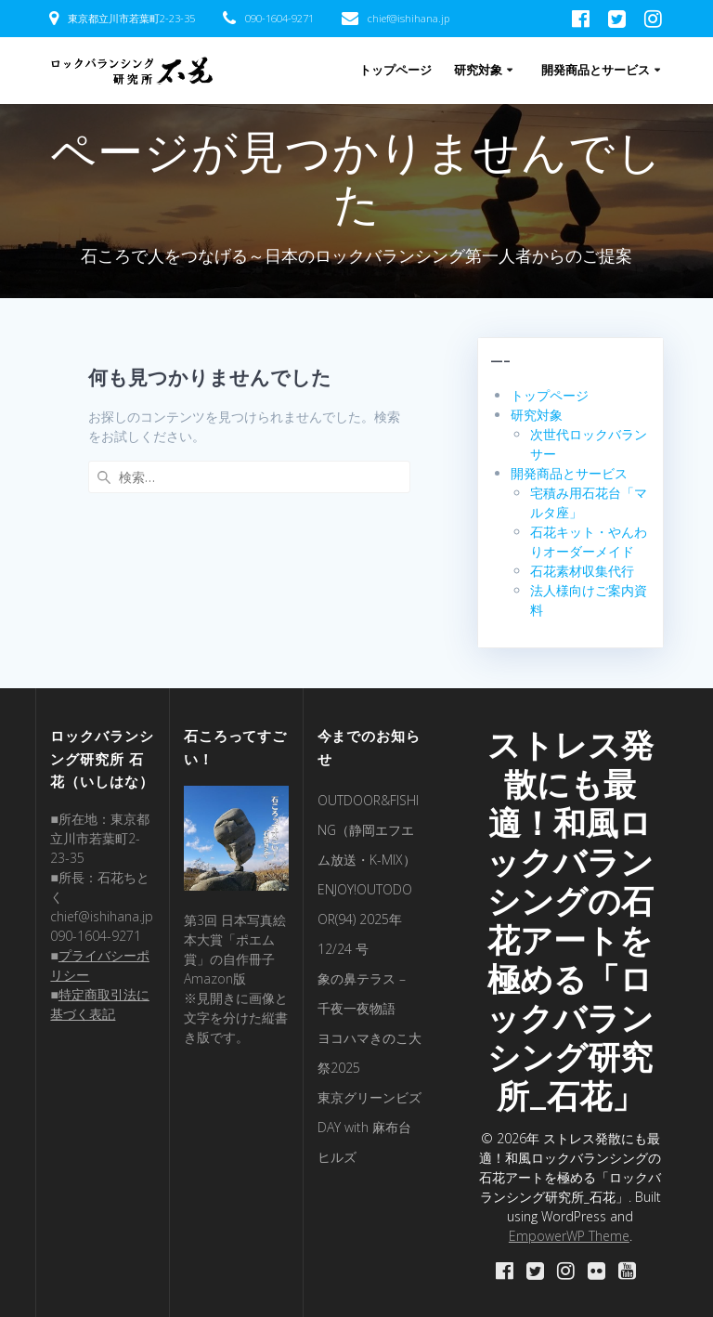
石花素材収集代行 (582, 571)
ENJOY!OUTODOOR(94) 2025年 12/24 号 (365, 919)
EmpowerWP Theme (569, 1236)
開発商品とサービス (595, 70)
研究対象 (478, 70)
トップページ (395, 70)
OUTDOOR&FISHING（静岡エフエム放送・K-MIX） (368, 829)
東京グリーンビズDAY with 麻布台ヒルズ (369, 1127)
